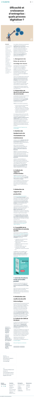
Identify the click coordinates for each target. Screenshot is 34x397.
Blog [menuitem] (27, 388)
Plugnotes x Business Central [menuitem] (12, 393)
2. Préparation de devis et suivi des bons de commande (9, 50)
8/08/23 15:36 (7, 334)
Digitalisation (16, 346)
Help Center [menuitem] (28, 389)
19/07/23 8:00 (7, 342)
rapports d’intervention (18, 176)
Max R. (14, 22)
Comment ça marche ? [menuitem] (11, 388)
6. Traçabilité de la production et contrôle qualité (8, 64)
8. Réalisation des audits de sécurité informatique (8, 70)
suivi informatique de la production (21, 196)
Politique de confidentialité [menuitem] (20, 390)
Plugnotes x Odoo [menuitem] (12, 390)
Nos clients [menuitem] (28, 387)
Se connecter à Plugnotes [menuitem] (12, 385)
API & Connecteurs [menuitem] (12, 389)
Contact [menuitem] (19, 386)
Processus (22, 346)
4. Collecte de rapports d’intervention (8, 57)
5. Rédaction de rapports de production (8, 61)
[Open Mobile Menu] (32, 2)
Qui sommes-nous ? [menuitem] (21, 384)
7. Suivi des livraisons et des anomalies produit (9, 67)
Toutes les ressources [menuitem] (28, 385)
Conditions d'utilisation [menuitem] (20, 388)
